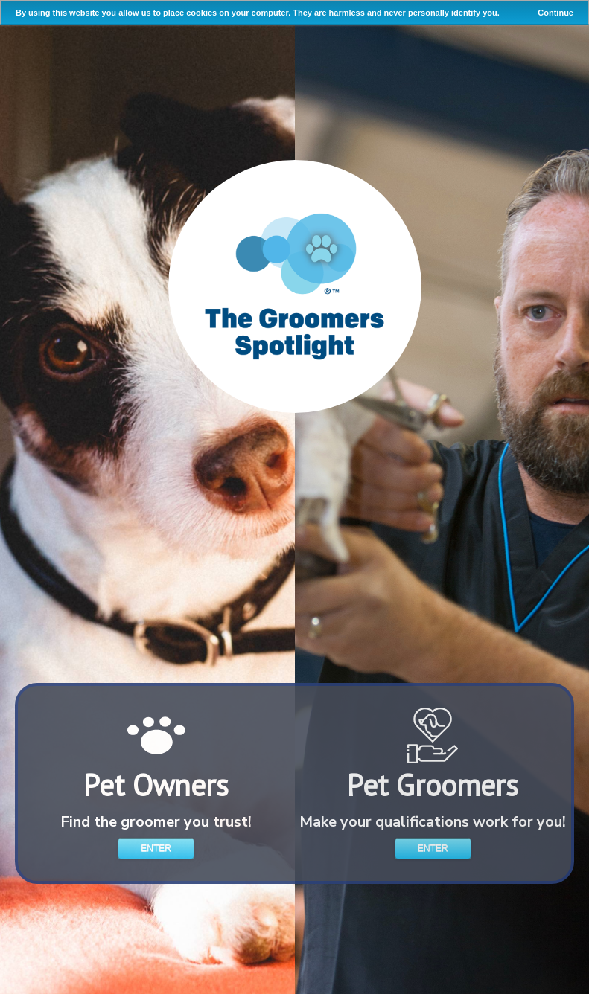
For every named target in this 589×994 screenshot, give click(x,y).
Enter (156, 848)
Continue (555, 12)
